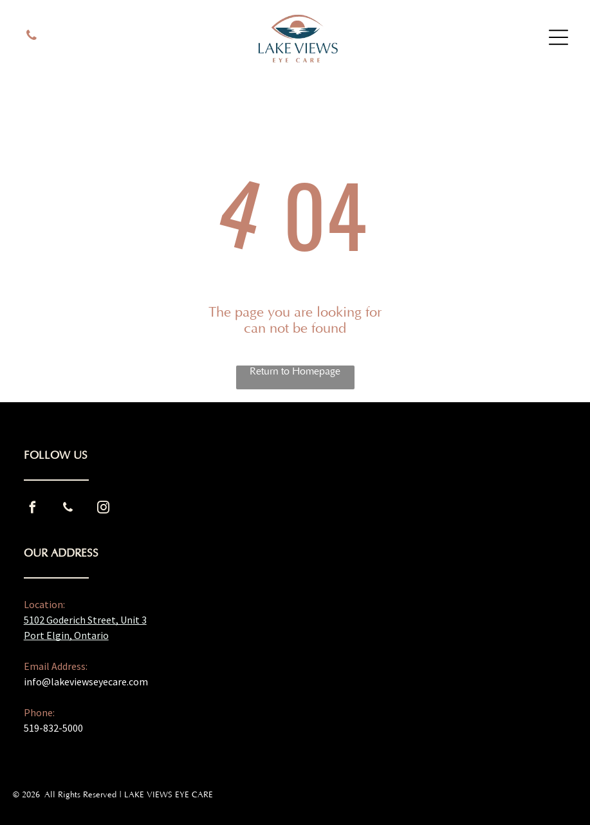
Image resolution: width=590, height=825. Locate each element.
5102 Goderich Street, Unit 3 (85, 619)
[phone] (31, 37)
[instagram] (104, 509)
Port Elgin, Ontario (66, 635)
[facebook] (33, 509)
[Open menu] (558, 37)
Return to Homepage (295, 371)
